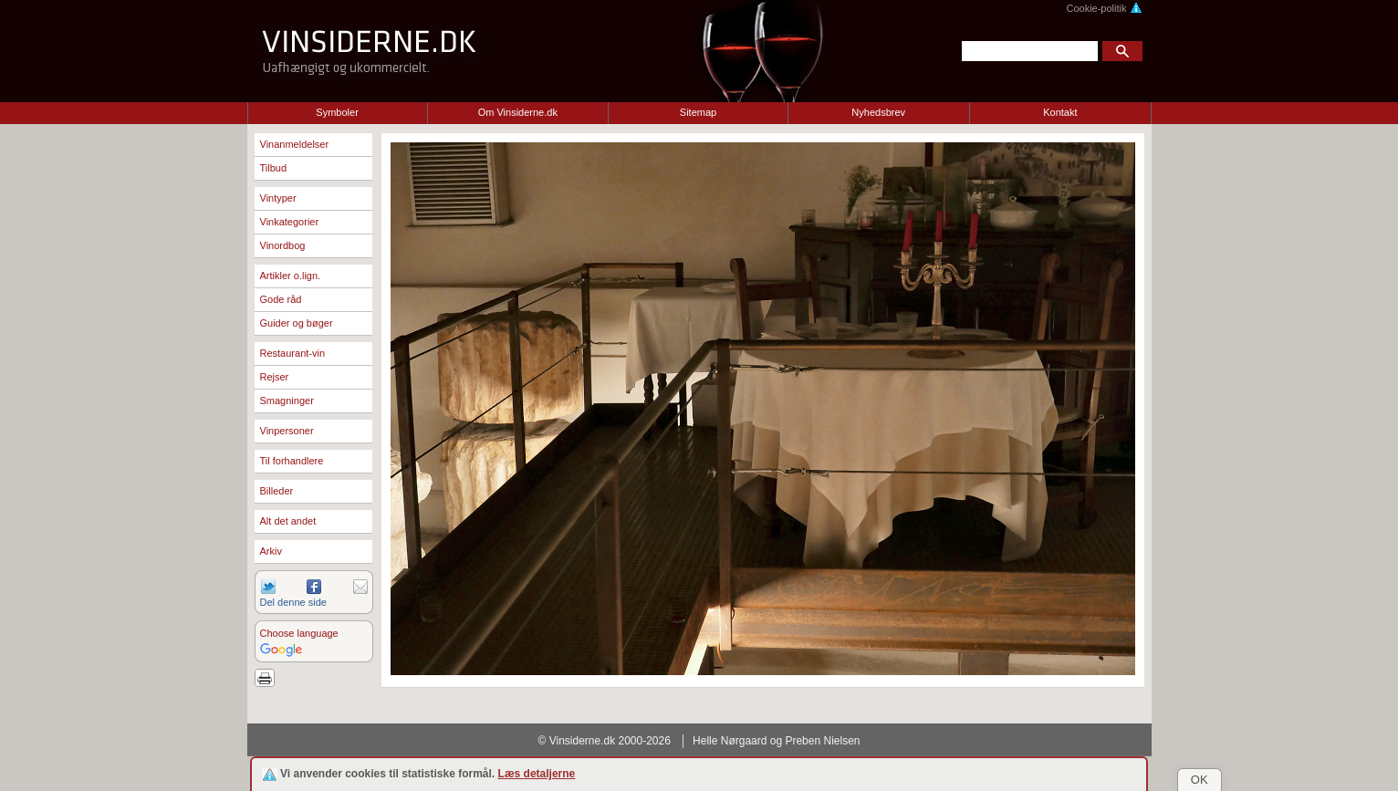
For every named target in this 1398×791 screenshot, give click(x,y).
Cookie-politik (1104, 8)
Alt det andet (288, 520)
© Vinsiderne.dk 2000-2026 (604, 740)
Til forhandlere (292, 460)
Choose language (299, 633)
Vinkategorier (289, 221)
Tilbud (273, 167)
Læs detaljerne (537, 773)
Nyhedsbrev (878, 112)
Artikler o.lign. (290, 275)
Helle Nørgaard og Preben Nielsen (776, 740)
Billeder (277, 490)
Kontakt (1060, 112)
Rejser (274, 376)
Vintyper (278, 198)
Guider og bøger (296, 322)
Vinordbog (283, 245)
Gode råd (281, 299)
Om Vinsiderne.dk (518, 112)
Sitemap (698, 112)
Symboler (337, 112)
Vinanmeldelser (294, 144)
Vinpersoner (287, 430)
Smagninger (287, 400)
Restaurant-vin (293, 353)
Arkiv (271, 551)
